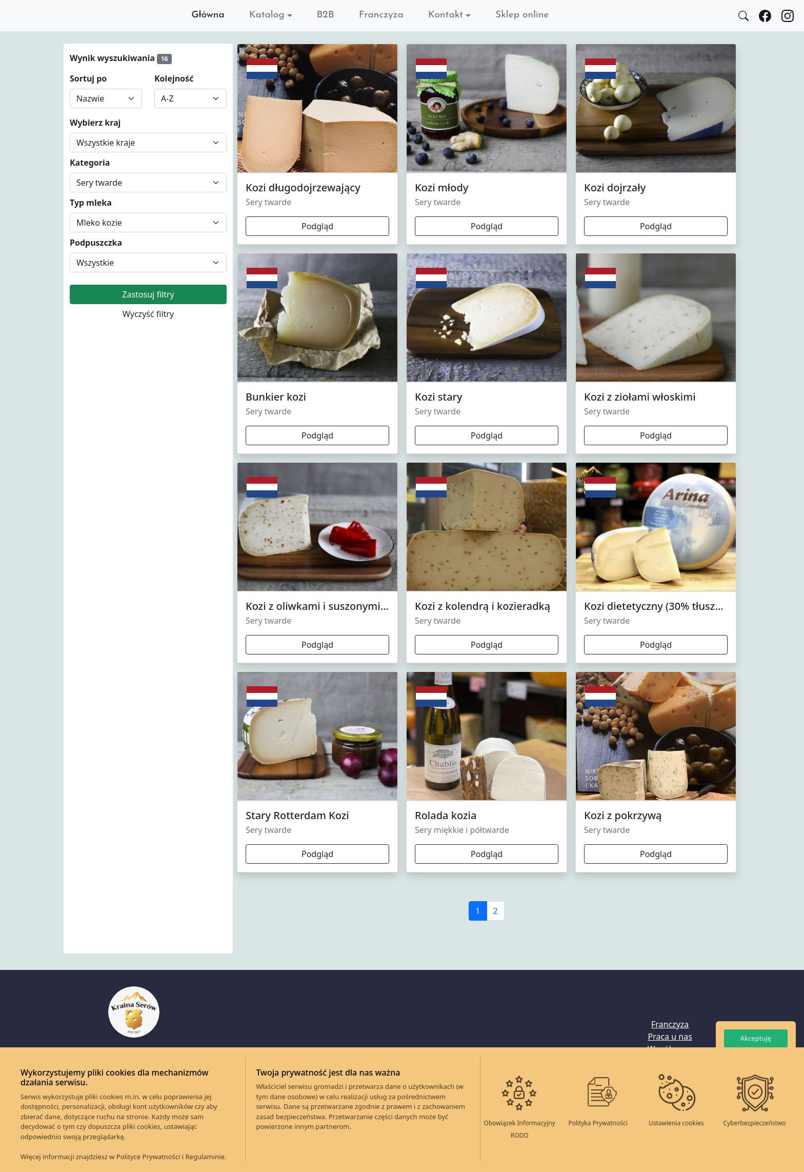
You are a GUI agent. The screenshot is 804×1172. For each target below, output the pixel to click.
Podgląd (317, 226)
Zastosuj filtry (148, 294)
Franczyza (381, 15)
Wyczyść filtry (148, 314)
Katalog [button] (267, 15)
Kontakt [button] (445, 15)
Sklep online (522, 15)
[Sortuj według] (106, 98)
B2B (325, 15)
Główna (208, 15)
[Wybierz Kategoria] (148, 182)
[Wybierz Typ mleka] (148, 222)
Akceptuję (755, 1038)
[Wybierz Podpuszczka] (148, 262)
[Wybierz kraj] (148, 142)
